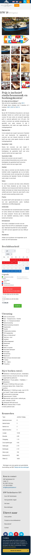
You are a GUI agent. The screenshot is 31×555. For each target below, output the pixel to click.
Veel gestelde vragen (10, 500)
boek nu (17, 306)
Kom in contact (9, 476)
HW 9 (12, 107)
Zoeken (25, 1)
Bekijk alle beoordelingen (22, 467)
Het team (6, 503)
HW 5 (8, 107)
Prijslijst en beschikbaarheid (12, 520)
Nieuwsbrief (7, 524)
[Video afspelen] (16, 27)
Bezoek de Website (16, 550)
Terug (16, 5)
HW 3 (23, 103)
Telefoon (28, 1)
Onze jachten (8, 516)
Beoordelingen (8, 507)
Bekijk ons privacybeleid (9, 547)
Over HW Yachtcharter (10, 496)
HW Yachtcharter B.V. (12, 493)
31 (19, 271)
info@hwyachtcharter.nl (9, 487)
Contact (6, 527)
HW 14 (18, 107)
